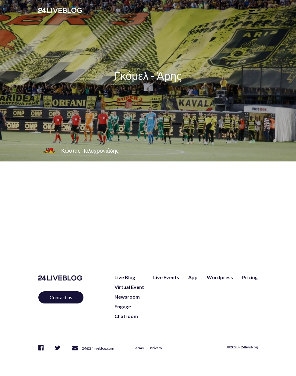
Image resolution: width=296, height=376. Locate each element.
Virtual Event (129, 287)
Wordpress (220, 277)
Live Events (166, 277)
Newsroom (127, 297)
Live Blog (125, 277)
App (193, 277)
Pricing (250, 277)
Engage (123, 306)
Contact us (61, 297)
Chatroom (126, 316)
